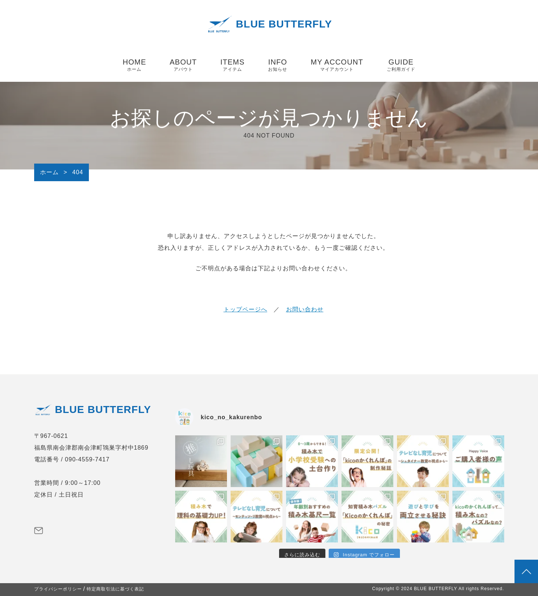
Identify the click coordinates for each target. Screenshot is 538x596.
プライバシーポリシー (58, 589)
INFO (277, 65)
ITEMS (232, 65)
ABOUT (183, 65)
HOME (134, 65)
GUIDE (401, 65)
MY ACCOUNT (337, 65)
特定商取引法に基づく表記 (115, 589)
